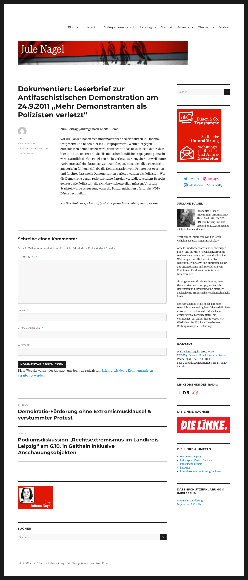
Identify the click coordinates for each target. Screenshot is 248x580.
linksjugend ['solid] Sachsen (196, 460)
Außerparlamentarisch (119, 27)
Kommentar (28, 257)
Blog (71, 27)
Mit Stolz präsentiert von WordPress (87, 563)
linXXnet (185, 467)
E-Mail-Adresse (30, 327)
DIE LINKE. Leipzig (190, 456)
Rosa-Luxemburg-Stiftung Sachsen (200, 471)
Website (24, 345)
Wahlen (224, 27)
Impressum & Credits (189, 504)
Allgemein (24, 148)
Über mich (90, 27)
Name (23, 310)
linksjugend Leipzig (191, 464)
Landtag (146, 27)
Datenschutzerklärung (190, 500)
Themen (204, 27)
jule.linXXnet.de (27, 563)
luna (20, 138)
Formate (183, 27)
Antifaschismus (40, 148)
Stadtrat (166, 27)
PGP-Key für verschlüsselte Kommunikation (202, 355)
